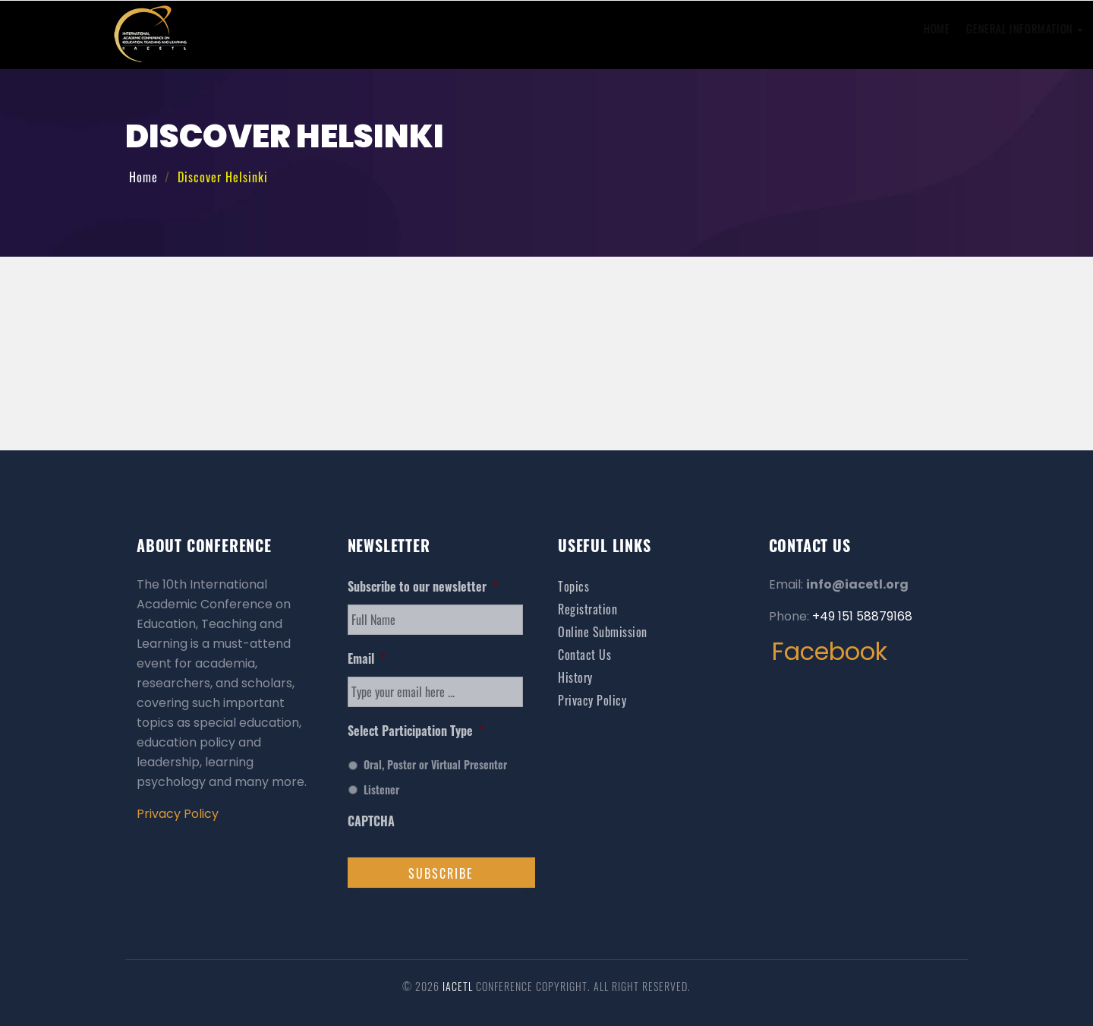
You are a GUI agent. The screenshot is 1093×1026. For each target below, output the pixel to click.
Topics (573, 586)
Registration (587, 609)
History (866, 28)
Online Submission (568, 28)
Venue (809, 28)
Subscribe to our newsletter (423, 587)
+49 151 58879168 (862, 616)
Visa (762, 28)
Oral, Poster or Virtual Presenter (435, 764)
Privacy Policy (178, 813)
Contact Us (930, 28)
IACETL (459, 986)
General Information (446, 28)
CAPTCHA (371, 821)
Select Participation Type (416, 731)
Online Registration (683, 28)
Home (358, 28)
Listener (381, 789)
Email (367, 659)
